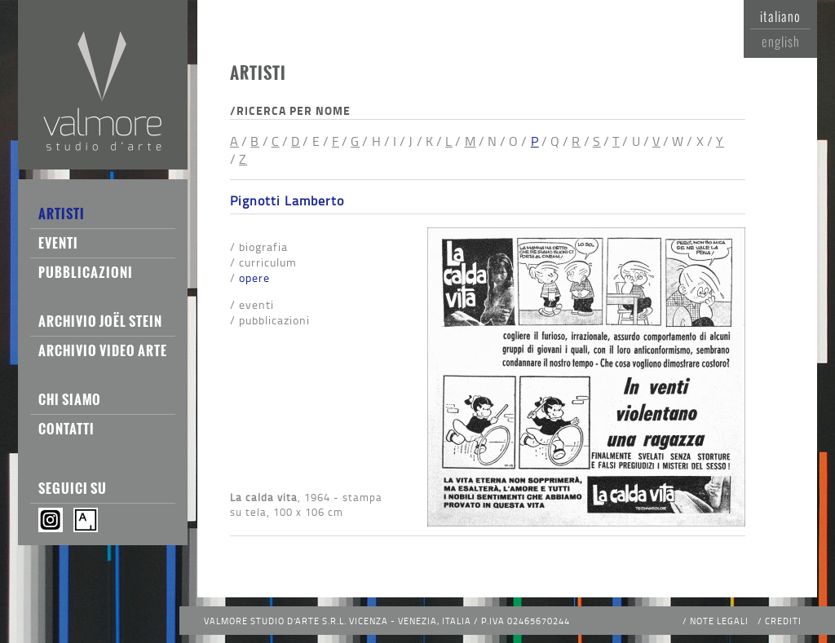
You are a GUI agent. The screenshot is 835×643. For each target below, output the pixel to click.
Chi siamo (69, 399)
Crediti (783, 620)
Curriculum (268, 262)
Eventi (58, 243)
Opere (254, 277)
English (781, 42)
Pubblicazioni (85, 272)
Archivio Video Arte (102, 350)
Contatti (66, 428)
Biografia (263, 246)
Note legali (719, 620)
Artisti (61, 213)
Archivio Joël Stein (100, 321)
